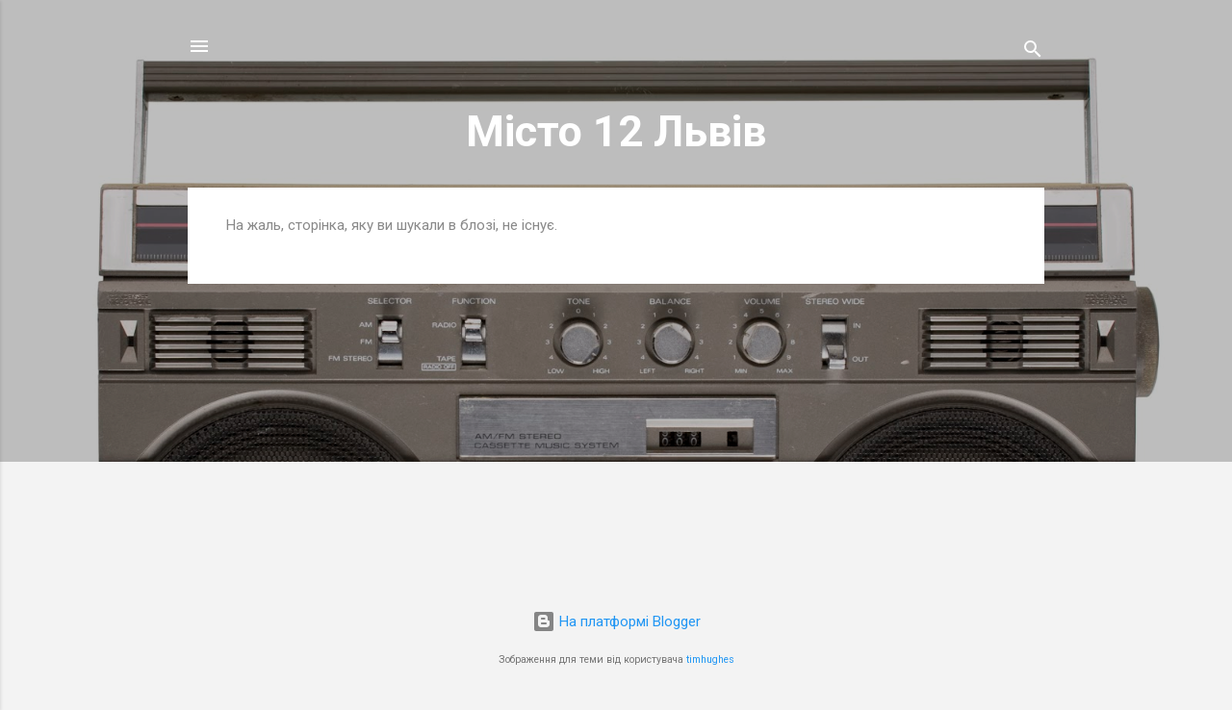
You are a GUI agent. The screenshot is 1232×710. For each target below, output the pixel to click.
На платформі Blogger (616, 621)
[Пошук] (1032, 52)
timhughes (710, 659)
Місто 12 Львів (616, 131)
